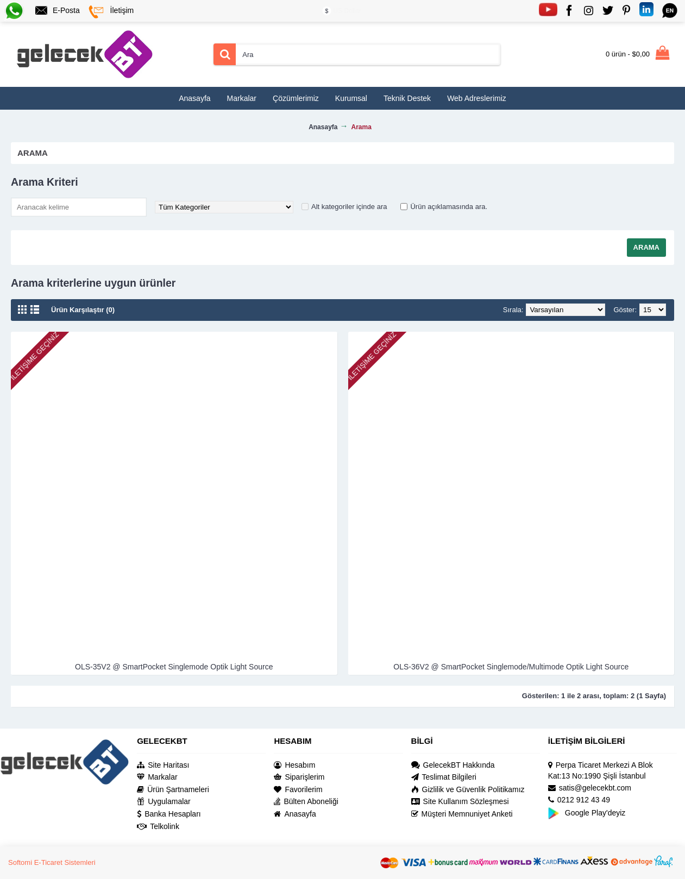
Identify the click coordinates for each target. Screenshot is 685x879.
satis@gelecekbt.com (589, 788)
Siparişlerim (299, 777)
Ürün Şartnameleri (173, 789)
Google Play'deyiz (587, 812)
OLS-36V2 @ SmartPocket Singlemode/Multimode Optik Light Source (511, 666)
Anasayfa (295, 814)
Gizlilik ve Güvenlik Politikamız (468, 789)
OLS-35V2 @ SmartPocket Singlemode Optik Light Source (174, 666)
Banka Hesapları (169, 814)
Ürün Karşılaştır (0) (83, 310)
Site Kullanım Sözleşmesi (460, 801)
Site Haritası (163, 765)
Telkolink (158, 826)
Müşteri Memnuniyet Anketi (462, 814)
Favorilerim (298, 789)
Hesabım (294, 765)
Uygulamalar (164, 801)
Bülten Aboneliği (306, 801)
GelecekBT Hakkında (453, 765)
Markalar (157, 777)
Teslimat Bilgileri (443, 777)
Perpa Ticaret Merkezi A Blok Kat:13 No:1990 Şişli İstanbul (600, 771)
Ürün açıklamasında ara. (448, 207)
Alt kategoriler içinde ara (349, 207)
